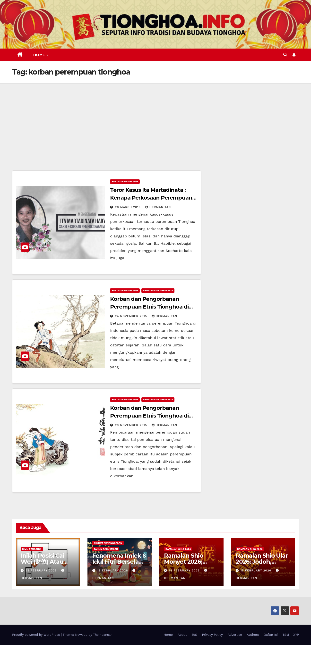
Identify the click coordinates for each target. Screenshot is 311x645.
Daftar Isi (270, 635)
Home (39, 55)
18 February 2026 (185, 570)
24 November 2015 (131, 316)
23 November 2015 (131, 425)
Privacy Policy (212, 635)
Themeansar (102, 635)
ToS (194, 635)
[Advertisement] (155, 119)
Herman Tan (158, 207)
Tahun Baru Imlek (106, 549)
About (182, 635)
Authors (253, 635)
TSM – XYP (291, 635)
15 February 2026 (256, 570)
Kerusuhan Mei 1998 (125, 181)
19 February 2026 (113, 570)
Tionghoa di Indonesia (158, 290)
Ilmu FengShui (31, 549)
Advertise (235, 635)
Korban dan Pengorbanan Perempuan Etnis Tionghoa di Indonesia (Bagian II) (149, 307)
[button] (285, 54)
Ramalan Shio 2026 (178, 549)
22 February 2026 (42, 570)
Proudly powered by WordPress (36, 635)
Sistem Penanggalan (108, 543)
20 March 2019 (128, 207)
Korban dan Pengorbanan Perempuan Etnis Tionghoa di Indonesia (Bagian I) (149, 416)
